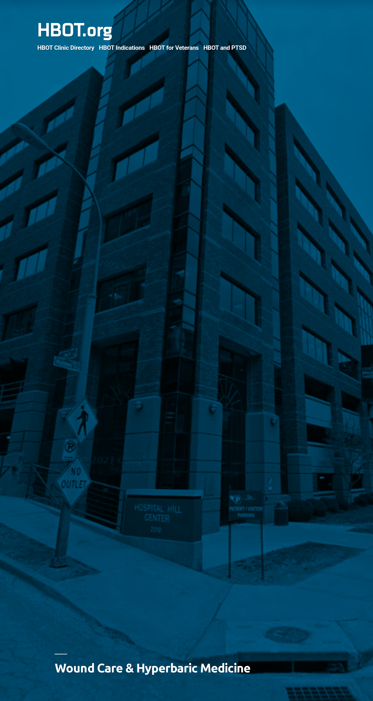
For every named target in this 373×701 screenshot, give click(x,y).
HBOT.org (74, 30)
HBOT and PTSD (224, 47)
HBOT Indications (122, 47)
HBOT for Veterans (174, 47)
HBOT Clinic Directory (65, 47)
